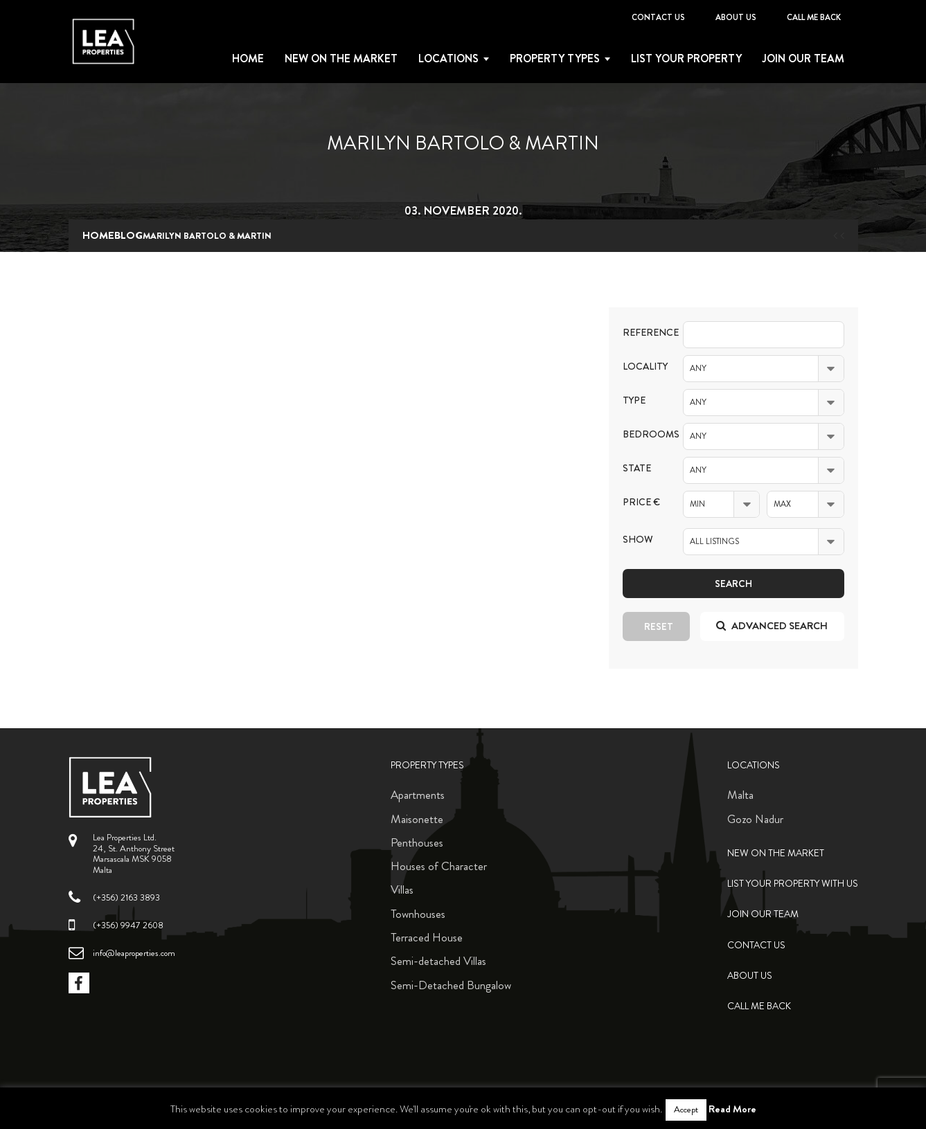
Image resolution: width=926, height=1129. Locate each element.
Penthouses (417, 842)
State (637, 468)
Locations (448, 59)
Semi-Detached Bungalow (451, 985)
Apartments (418, 794)
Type (634, 400)
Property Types (427, 765)
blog (128, 235)
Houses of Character (439, 866)
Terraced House (427, 937)
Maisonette (417, 819)
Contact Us (658, 17)
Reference (643, 332)
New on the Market (341, 59)
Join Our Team (803, 59)
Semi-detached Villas (438, 960)
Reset (658, 626)
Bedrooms (643, 434)
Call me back (814, 17)
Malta (740, 794)
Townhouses (418, 913)
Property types (555, 59)
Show (638, 539)
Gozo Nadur (755, 819)
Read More (732, 1109)
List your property (686, 59)
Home (248, 59)
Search (733, 583)
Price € (641, 502)
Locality (643, 366)
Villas (402, 889)
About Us (735, 17)
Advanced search (772, 625)
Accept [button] (686, 1109)
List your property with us (792, 883)
